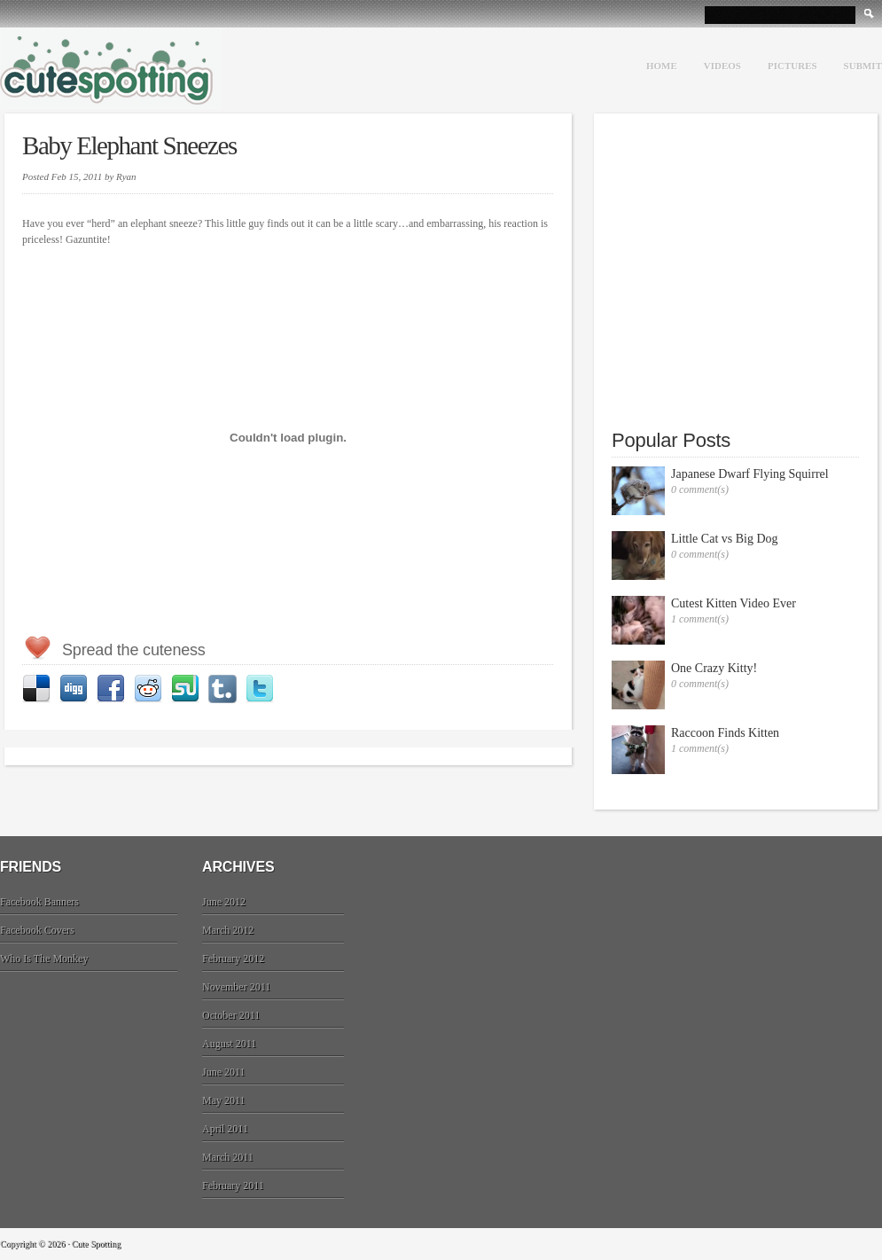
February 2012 (233, 958)
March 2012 (228, 930)
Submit (863, 65)
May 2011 (224, 1100)
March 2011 (228, 1157)
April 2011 (225, 1129)
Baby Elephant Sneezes (129, 145)
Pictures (792, 65)
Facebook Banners (39, 902)
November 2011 (236, 987)
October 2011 (231, 1015)
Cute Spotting (111, 68)
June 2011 (224, 1072)
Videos (722, 65)
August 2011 (229, 1043)
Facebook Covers (37, 930)
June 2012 (224, 902)
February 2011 (233, 1185)
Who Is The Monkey (44, 958)
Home (661, 65)
